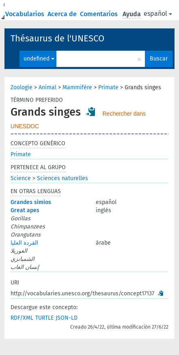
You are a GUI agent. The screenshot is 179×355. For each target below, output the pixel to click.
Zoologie (21, 87)
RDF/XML (22, 317)
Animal (47, 87)
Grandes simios (31, 202)
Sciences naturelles (62, 178)
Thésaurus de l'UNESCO (57, 38)
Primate (108, 87)
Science (21, 178)
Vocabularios (25, 14)
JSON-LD (67, 317)
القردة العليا (24, 242)
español (158, 13)
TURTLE (44, 317)
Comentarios (99, 14)
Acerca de (62, 14)
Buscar (159, 58)
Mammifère (77, 87)
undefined (39, 58)
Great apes (25, 210)
